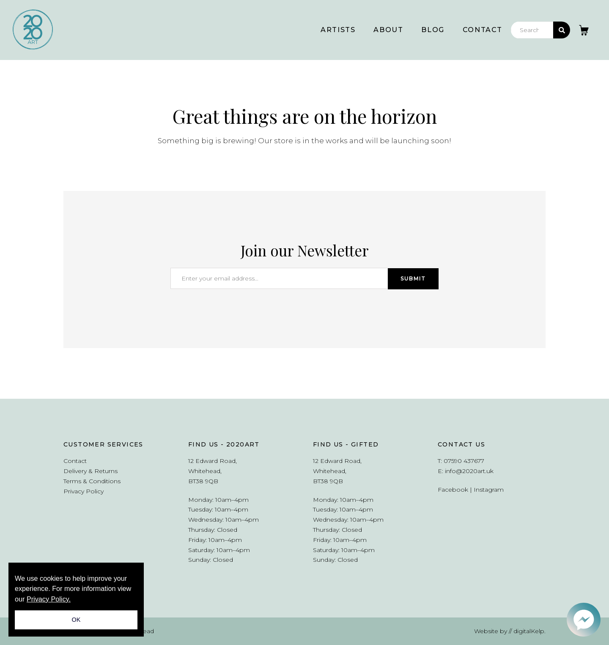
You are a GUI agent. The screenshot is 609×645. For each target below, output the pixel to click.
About (388, 30)
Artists (338, 30)
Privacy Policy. (49, 599)
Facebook (453, 489)
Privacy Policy (83, 491)
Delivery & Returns (90, 471)
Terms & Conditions (92, 481)
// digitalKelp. (527, 631)
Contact (482, 30)
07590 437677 (464, 461)
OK (76, 619)
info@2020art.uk (469, 471)
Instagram (489, 489)
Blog (432, 30)
